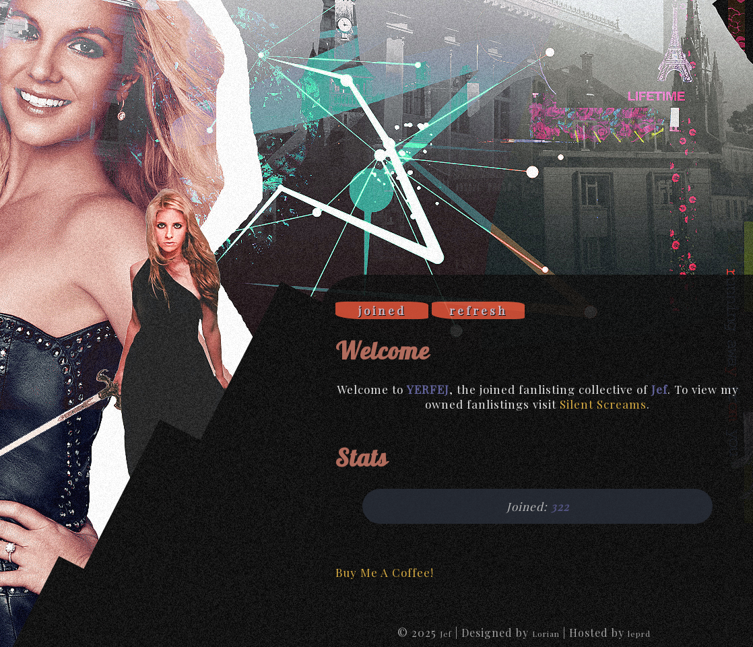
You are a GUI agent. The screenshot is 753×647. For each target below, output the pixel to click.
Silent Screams (603, 404)
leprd (639, 633)
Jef (446, 633)
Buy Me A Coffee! (384, 572)
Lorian (546, 633)
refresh (478, 310)
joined (382, 310)
